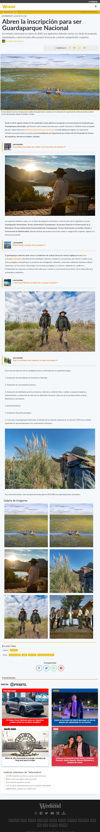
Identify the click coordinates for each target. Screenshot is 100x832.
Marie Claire (42, 820)
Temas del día (10, 12)
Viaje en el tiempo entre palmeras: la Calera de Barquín (34, 360)
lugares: (5, 650)
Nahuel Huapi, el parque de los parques (28, 245)
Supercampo (83, 820)
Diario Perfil (14, 820)
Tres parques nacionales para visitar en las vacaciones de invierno (38, 147)
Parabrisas (72, 820)
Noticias (32, 820)
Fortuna (53, 820)
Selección (32, 655)
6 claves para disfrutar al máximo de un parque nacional (34, 283)
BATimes (63, 825)
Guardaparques (15, 655)
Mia (45, 825)
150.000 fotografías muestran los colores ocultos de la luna (26, 776)
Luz (39, 825)
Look (93, 820)
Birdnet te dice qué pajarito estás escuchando (21, 779)
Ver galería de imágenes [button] (13, 41)
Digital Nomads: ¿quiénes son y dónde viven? (21, 789)
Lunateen (53, 825)
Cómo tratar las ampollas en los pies (18, 782)
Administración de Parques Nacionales (39, 130)
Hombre (62, 820)
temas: (5, 655)
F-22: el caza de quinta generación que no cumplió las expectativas (28, 785)
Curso (24, 655)
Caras (24, 820)
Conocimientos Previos (45, 655)
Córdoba (14, 650)
